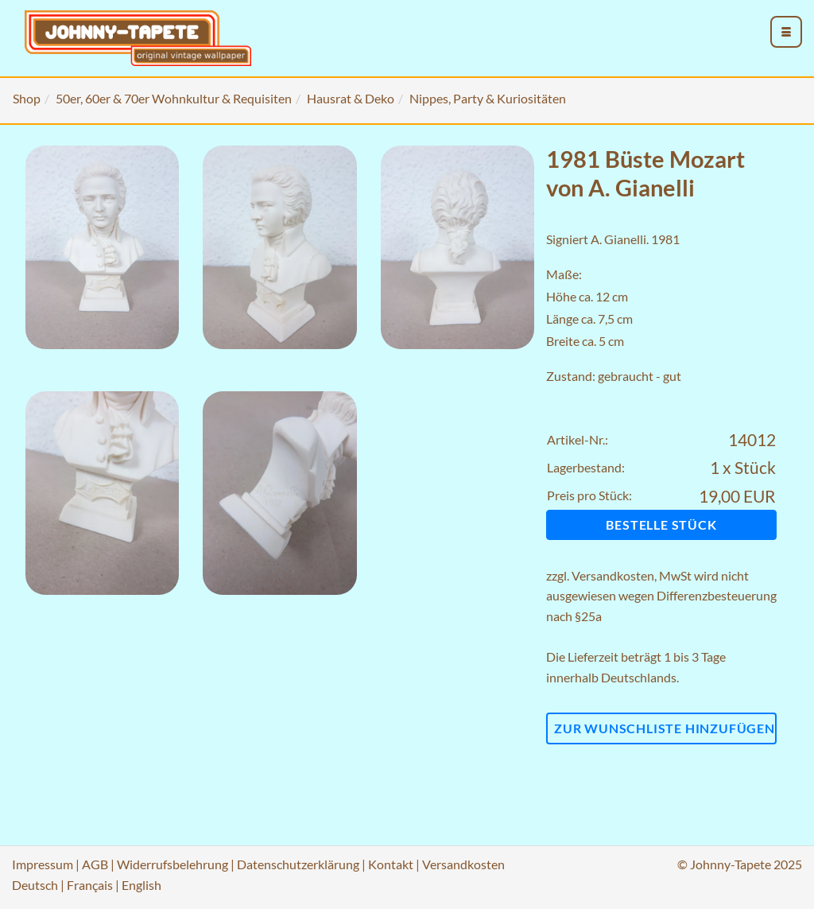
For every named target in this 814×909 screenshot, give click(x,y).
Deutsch (35, 884)
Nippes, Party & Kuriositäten (487, 98)
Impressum (42, 864)
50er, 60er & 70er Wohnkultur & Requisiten (174, 98)
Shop (27, 98)
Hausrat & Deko (350, 98)
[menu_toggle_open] (786, 32)
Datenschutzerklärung (298, 864)
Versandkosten (613, 575)
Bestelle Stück (661, 524)
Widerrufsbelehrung (172, 864)
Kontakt (390, 864)
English (141, 884)
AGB (95, 864)
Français (90, 884)
